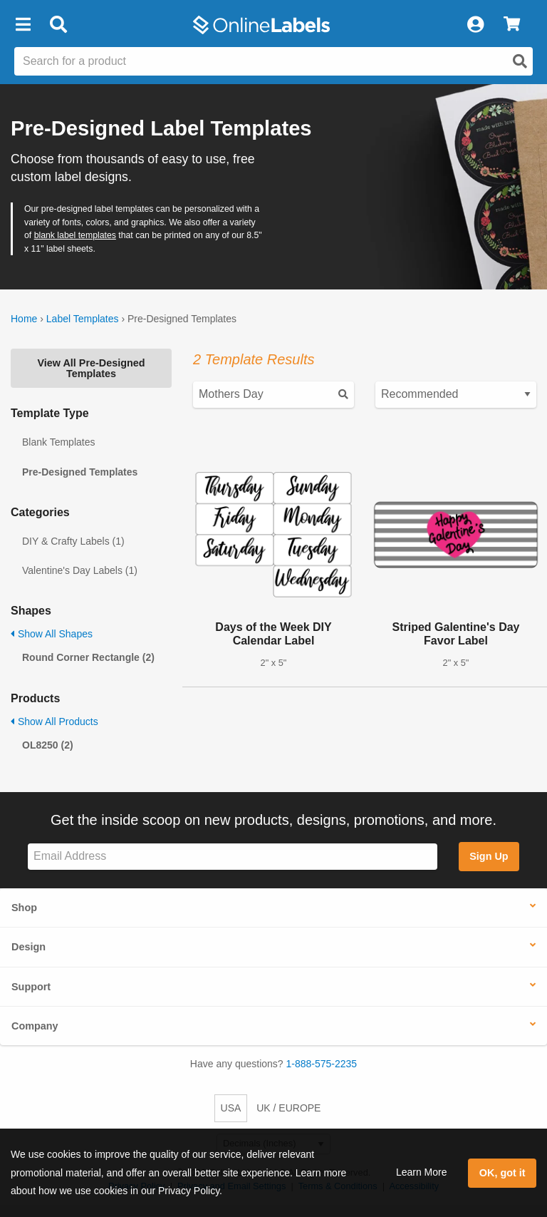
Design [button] (28, 946)
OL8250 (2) (47, 745)
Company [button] (34, 1026)
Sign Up (488, 856)
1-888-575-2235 (322, 1063)
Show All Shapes (52, 634)
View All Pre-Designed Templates (91, 368)
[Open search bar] (58, 24)
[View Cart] (512, 25)
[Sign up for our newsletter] (232, 856)
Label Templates (82, 318)
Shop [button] (24, 907)
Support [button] (31, 986)
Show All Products (54, 721)
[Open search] (520, 61)
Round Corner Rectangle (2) (88, 657)
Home (24, 318)
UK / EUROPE (288, 1108)
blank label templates (75, 235)
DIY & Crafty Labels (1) (73, 541)
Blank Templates (58, 442)
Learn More (421, 1172)
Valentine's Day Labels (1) (79, 570)
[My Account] (475, 24)
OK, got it (502, 1173)
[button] (23, 24)
